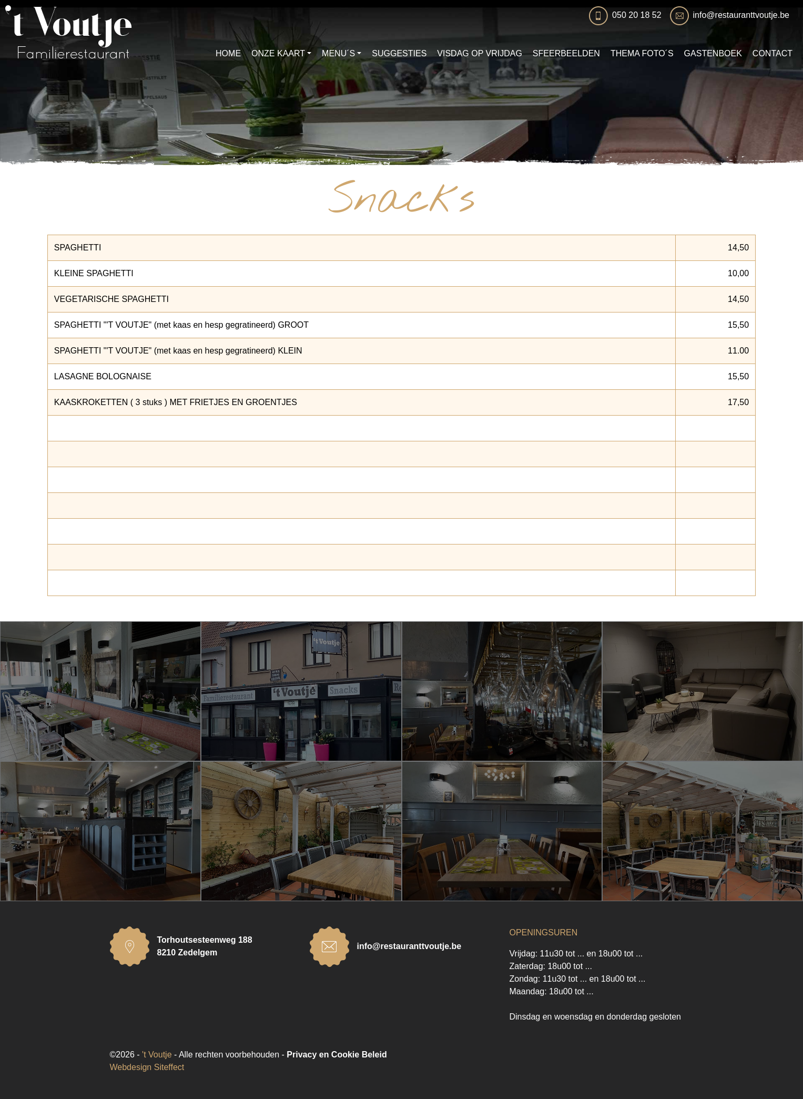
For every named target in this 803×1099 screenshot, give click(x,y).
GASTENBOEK (713, 53)
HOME (228, 53)
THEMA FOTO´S (642, 53)
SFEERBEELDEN (566, 53)
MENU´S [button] (338, 53)
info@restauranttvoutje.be (741, 15)
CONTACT (772, 53)
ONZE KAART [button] (278, 53)
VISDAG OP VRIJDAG (479, 53)
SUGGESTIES (399, 53)
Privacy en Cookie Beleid (337, 1054)
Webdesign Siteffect (147, 1067)
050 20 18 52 (636, 15)
